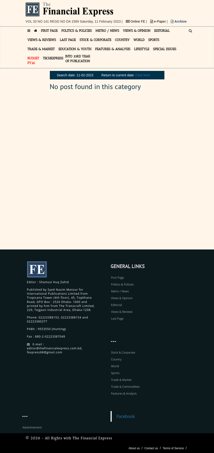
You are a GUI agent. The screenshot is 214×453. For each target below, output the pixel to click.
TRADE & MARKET (41, 49)
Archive (179, 21)
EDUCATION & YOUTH (75, 49)
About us (134, 448)
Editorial (116, 305)
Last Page (117, 319)
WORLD (139, 40)
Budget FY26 (33, 60)
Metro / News (120, 291)
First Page (117, 278)
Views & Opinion (122, 298)
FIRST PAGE (49, 31)
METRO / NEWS (107, 31)
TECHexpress (53, 58)
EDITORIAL (162, 31)
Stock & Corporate (123, 353)
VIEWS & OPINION (136, 31)
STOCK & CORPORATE (95, 40)
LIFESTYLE (141, 49)
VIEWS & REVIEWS (41, 40)
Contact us (151, 448)
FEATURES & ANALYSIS (112, 49)
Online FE (136, 21)
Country (116, 359)
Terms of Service (173, 448)
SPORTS (153, 40)
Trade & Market (121, 380)
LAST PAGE (68, 40)
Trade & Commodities (125, 387)
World (115, 366)
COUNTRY (122, 40)
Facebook (125, 416)
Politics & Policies (122, 284)
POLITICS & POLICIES (76, 31)
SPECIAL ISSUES (164, 49)
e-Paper (158, 21)
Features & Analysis (124, 394)
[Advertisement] (160, 172)
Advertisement (32, 427)
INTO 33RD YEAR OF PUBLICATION (77, 58)
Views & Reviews (122, 312)
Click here (142, 75)
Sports (115, 373)
